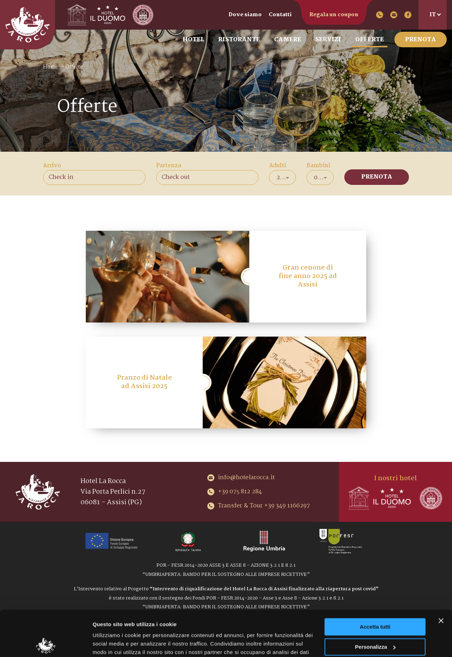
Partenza (168, 165)
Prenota (376, 177)
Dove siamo (245, 15)
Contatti (280, 15)
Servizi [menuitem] (328, 39)
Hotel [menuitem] (193, 39)
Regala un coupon (333, 15)
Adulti (277, 165)
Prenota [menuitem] (420, 39)
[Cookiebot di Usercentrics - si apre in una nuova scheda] (46, 643)
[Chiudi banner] (441, 575)
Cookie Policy (281, 624)
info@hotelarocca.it (393, 14)
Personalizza (375, 601)
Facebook (407, 14)
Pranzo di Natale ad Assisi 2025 (144, 382)
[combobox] (282, 177)
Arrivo (52, 165)
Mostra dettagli (112, 643)
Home (50, 67)
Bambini (318, 165)
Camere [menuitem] (287, 39)
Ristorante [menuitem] (239, 39)
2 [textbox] (278, 177)
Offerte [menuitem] (369, 39)
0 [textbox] (315, 177)
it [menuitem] (432, 15)
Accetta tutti (375, 581)
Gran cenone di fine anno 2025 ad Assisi (308, 276)
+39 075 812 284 (379, 14)
